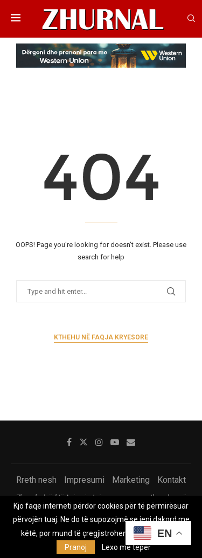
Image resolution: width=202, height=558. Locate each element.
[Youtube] (114, 442)
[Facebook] (69, 442)
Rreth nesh (36, 480)
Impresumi (84, 480)
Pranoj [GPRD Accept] (76, 547)
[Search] (191, 19)
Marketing (131, 480)
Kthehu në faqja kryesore (101, 337)
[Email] (131, 442)
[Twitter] (83, 442)
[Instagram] (99, 442)
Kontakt (171, 480)
